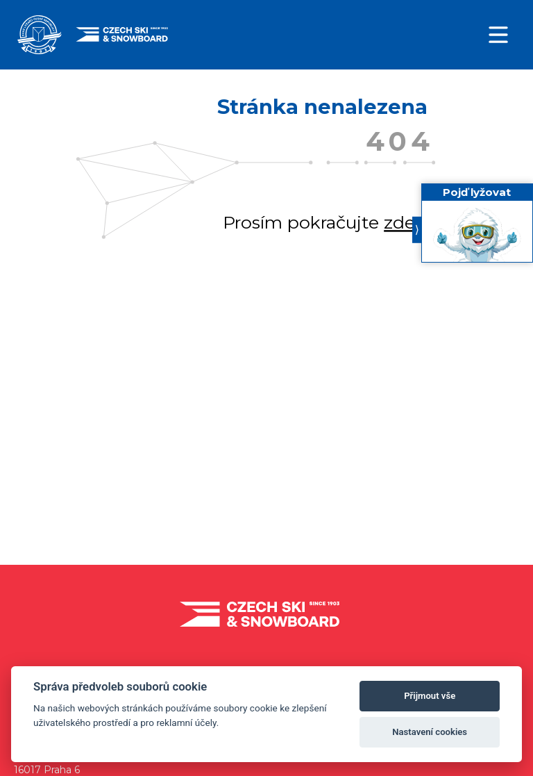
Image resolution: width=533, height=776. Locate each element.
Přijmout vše (429, 696)
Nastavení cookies (429, 732)
